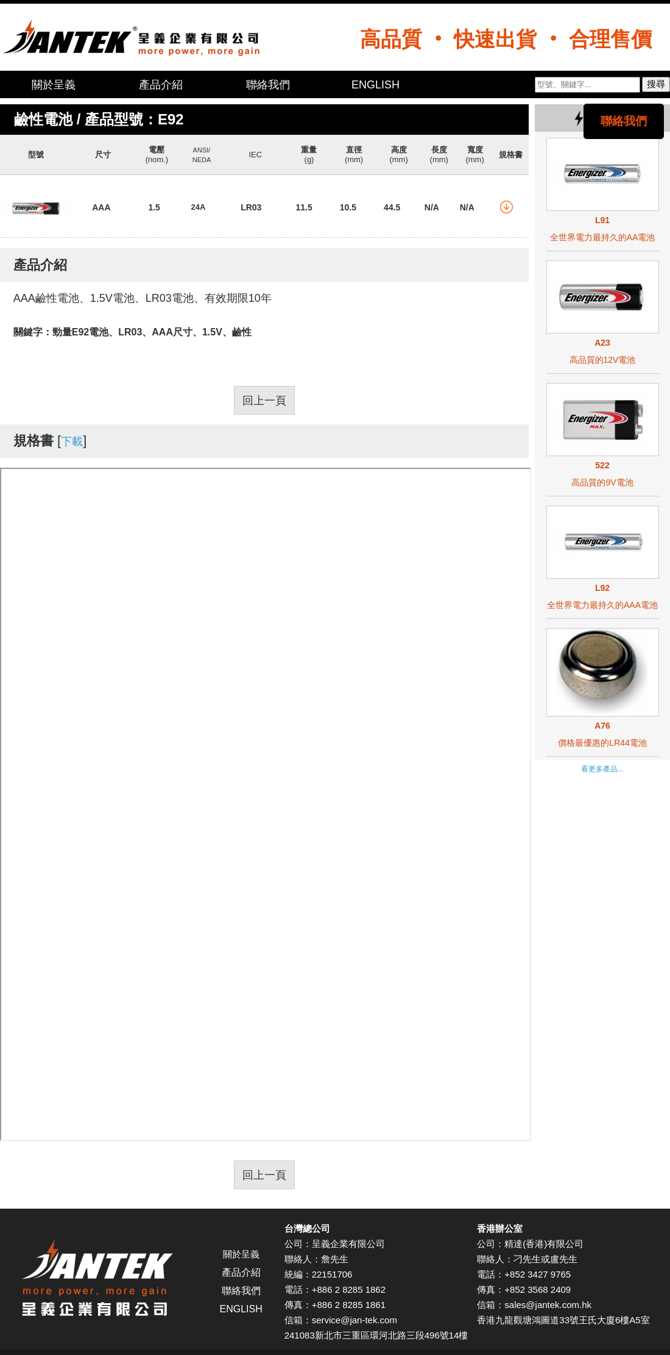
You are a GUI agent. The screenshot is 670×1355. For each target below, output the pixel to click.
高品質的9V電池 (602, 482)
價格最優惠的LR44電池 (602, 743)
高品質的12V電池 (603, 360)
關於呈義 (54, 85)
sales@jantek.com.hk (547, 1305)
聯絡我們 (268, 85)
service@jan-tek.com (354, 1320)
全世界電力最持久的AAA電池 (602, 605)
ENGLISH (375, 85)
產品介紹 (161, 85)
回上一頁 (264, 401)
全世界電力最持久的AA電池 (602, 237)
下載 (72, 441)
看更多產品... (602, 769)
